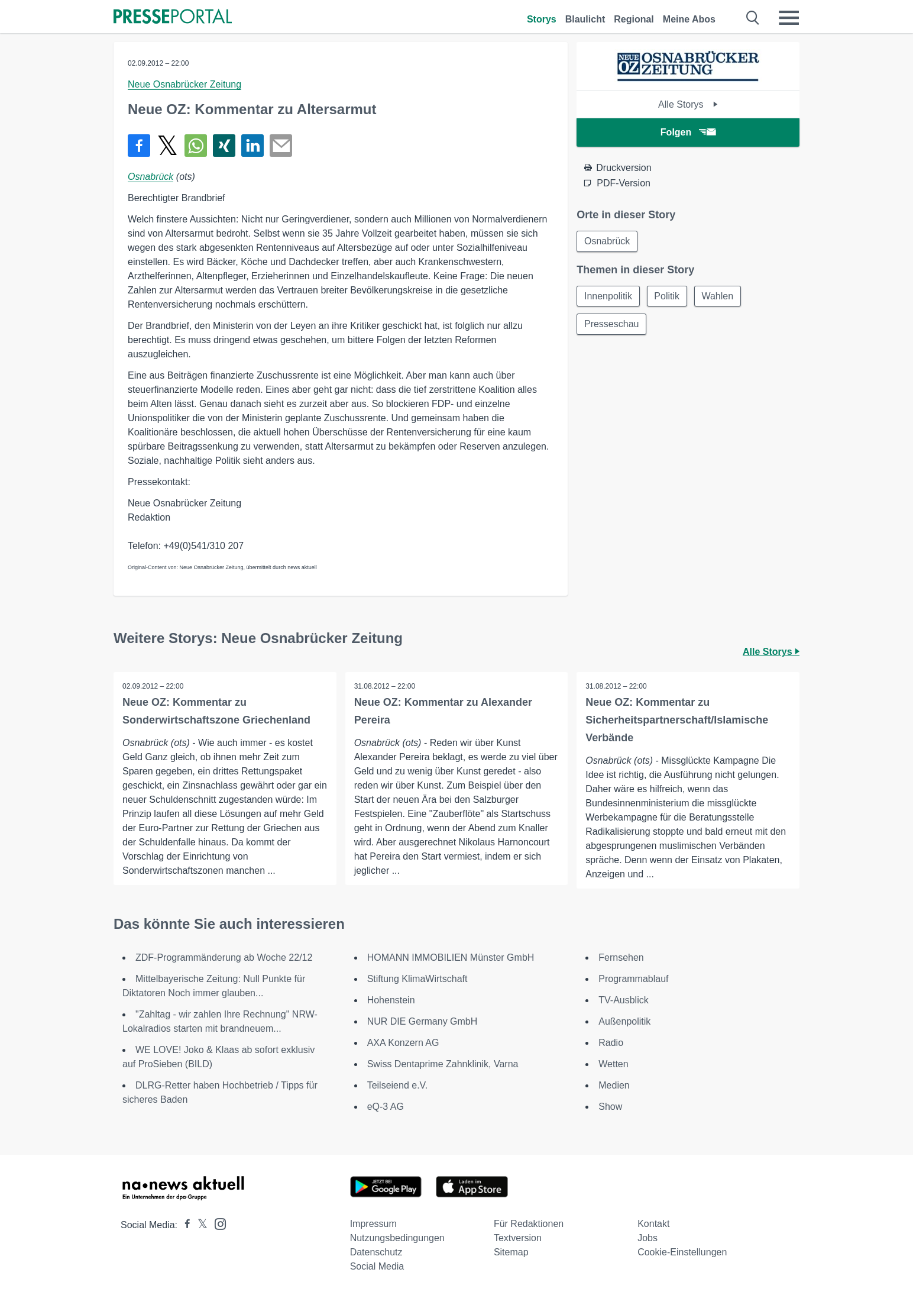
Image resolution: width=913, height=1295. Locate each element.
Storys (541, 19)
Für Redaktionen (529, 1224)
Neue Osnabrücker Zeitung (184, 84)
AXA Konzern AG (403, 1043)
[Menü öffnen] (788, 17)
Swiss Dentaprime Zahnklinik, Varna (443, 1064)
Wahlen (718, 296)
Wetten (613, 1064)
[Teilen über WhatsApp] (195, 145)
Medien (613, 1085)
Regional (634, 19)
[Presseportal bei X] (199, 1225)
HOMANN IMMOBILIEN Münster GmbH (451, 957)
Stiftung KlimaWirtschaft (417, 979)
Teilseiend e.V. (397, 1085)
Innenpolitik (608, 296)
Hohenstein (391, 1000)
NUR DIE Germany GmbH (422, 1021)
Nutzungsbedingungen (397, 1238)
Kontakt (653, 1224)
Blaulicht (585, 19)
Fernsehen (621, 957)
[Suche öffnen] (753, 17)
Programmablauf (633, 979)
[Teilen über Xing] (224, 145)
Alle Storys (688, 104)
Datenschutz (376, 1252)
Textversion (518, 1238)
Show (610, 1107)
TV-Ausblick (623, 1000)
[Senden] (281, 145)
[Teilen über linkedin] (252, 145)
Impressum (373, 1224)
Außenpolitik (624, 1021)
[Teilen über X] (167, 145)
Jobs (647, 1238)
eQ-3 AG (385, 1107)
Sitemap (511, 1252)
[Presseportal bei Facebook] (183, 1225)
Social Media (377, 1266)
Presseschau (611, 324)
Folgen (688, 132)
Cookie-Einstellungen (682, 1252)
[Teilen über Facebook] (139, 145)
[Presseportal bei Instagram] (217, 1223)
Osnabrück (150, 177)
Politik (667, 296)
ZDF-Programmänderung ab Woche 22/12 (223, 957)
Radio (610, 1043)
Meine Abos (689, 19)
